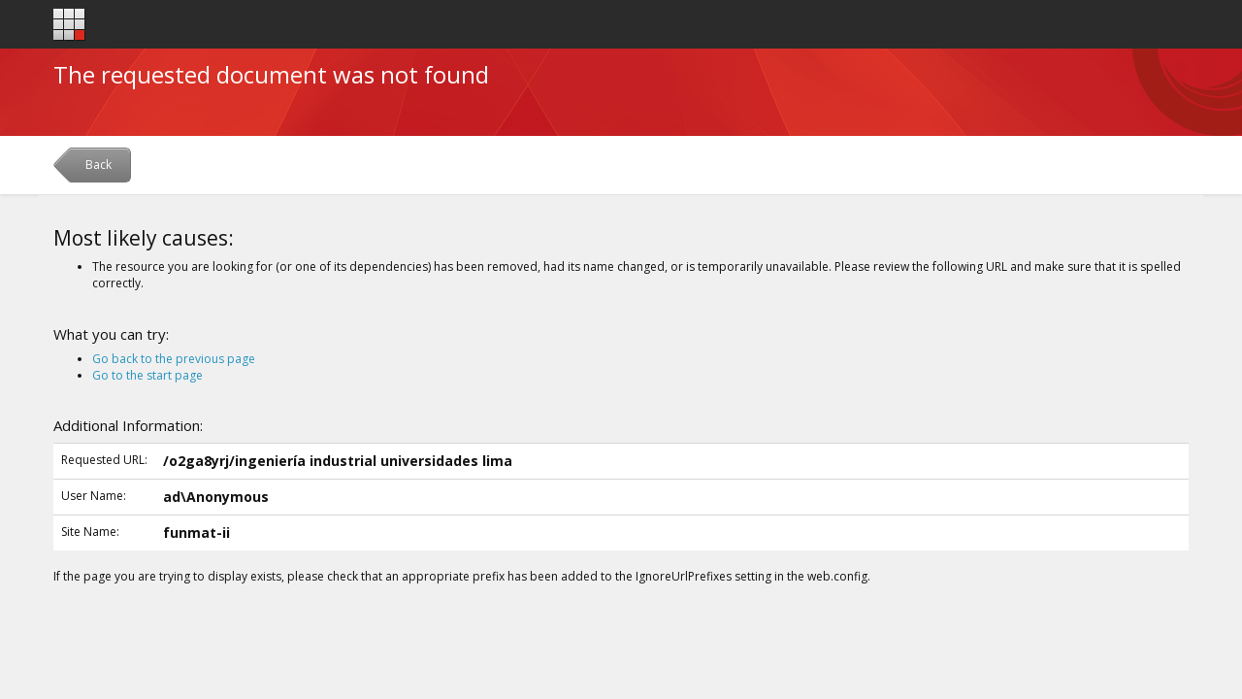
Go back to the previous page (173, 358)
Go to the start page (147, 375)
